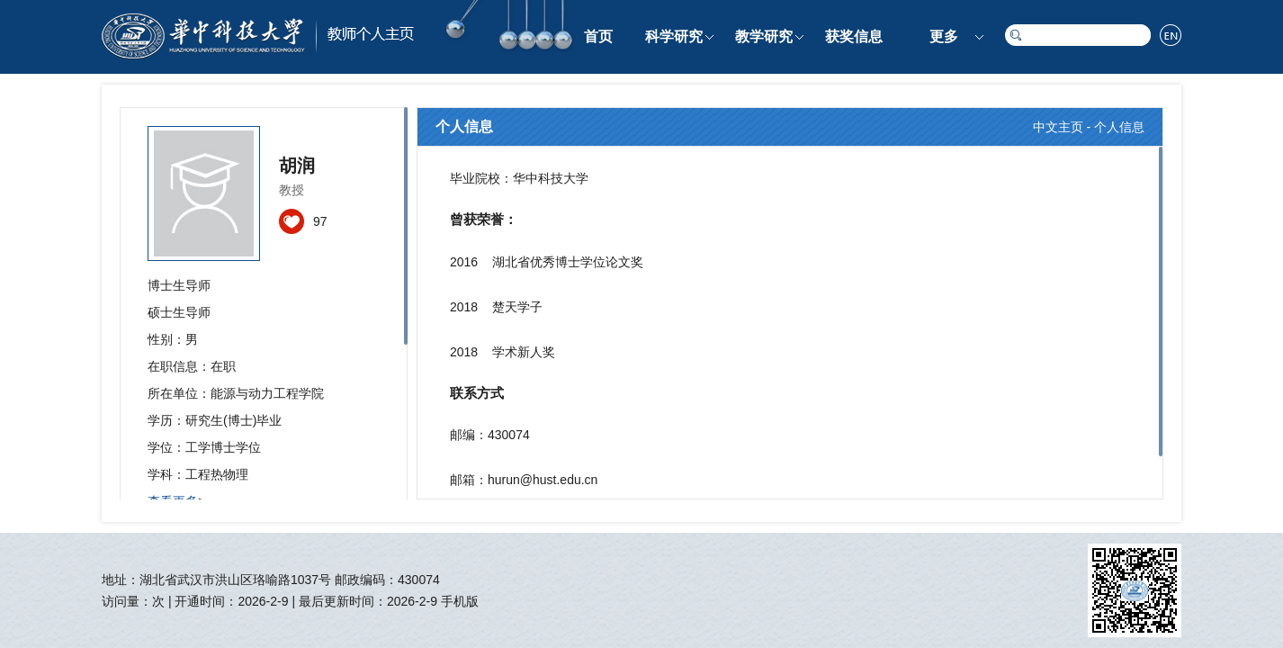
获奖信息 (854, 36)
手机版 (460, 601)
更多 (943, 36)
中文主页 (1058, 127)
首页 (598, 36)
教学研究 (764, 36)
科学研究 (674, 36)
